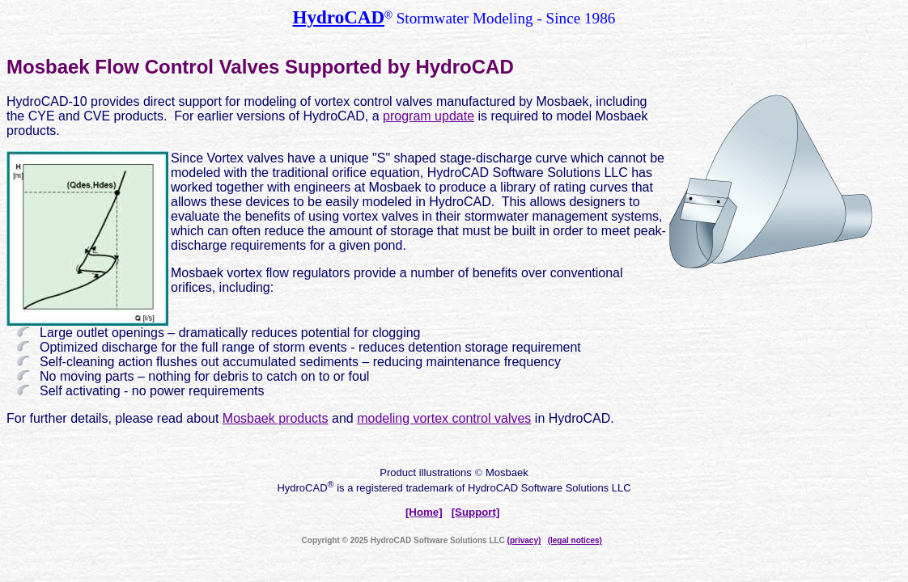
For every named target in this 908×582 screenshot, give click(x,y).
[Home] (424, 512)
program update (428, 116)
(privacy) (524, 540)
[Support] (476, 512)
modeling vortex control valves (444, 418)
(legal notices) (575, 540)
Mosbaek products (276, 418)
